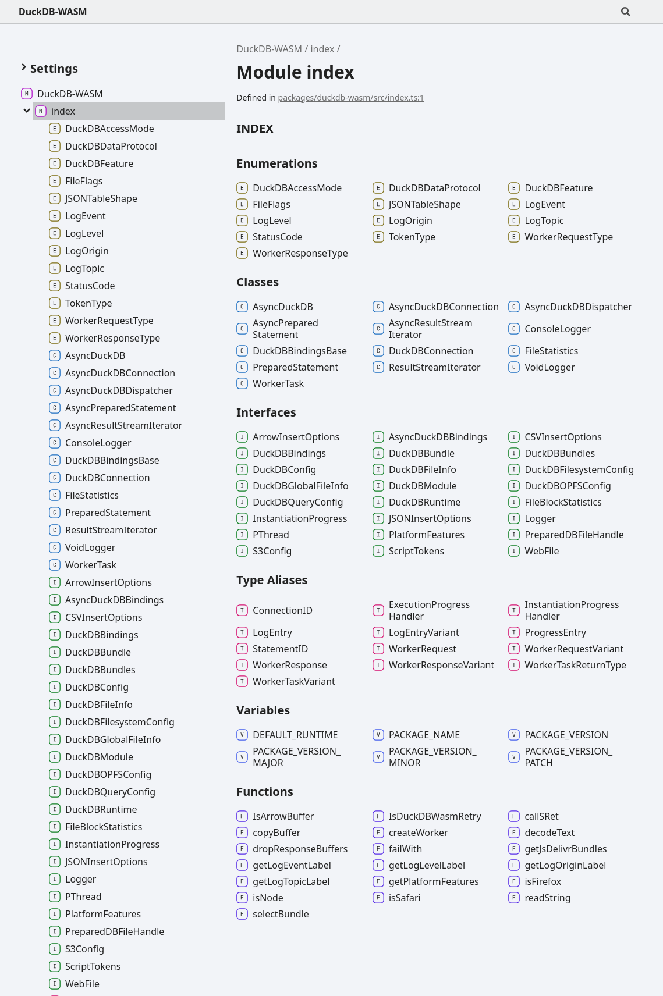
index (322, 48)
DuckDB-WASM (53, 11)
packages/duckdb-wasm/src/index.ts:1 (351, 97)
